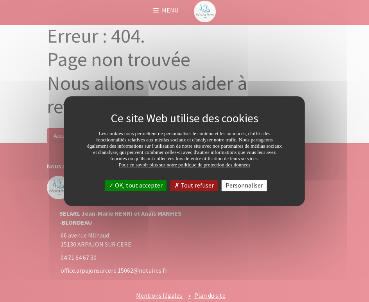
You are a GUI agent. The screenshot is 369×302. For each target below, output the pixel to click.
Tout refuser (194, 185)
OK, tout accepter (136, 185)
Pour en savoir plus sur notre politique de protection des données (185, 165)
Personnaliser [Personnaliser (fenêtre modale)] (244, 185)
